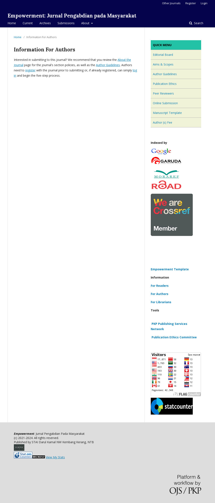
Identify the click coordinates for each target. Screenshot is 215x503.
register (30, 70)
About (85, 23)
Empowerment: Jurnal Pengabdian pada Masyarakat (72, 15)
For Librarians (161, 302)
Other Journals (171, 3)
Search (198, 23)
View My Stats (55, 457)
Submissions (66, 23)
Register (190, 3)
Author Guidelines (108, 65)
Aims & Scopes (163, 64)
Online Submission (165, 103)
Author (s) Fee (162, 122)
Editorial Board (163, 55)
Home (12, 23)
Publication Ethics (165, 84)
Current (28, 23)
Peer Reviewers (163, 93)
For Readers (160, 286)
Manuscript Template (167, 113)
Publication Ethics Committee (174, 337)
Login (204, 3)
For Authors (159, 294)
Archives (45, 23)
